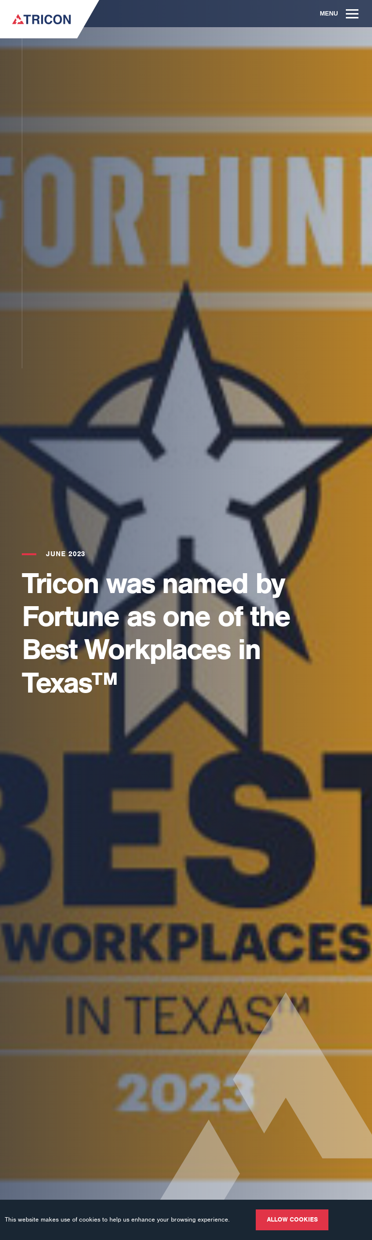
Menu (339, 13)
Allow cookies (292, 1219)
